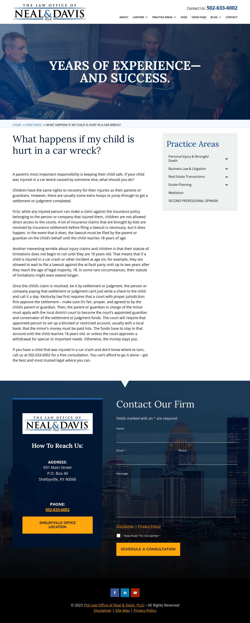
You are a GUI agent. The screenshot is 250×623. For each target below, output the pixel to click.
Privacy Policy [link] (145, 610)
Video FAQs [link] (199, 17)
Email (121, 450)
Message (122, 473)
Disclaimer (125, 526)
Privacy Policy (149, 526)
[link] (50, 12)
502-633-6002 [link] (222, 7)
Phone (182, 450)
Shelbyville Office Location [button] (57, 525)
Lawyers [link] (138, 17)
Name (120, 428)
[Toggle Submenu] (226, 159)
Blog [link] (214, 17)
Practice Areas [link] (162, 17)
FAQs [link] (184, 17)
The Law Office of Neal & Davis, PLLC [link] (114, 605)
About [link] (123, 17)
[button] (114, 592)
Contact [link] (231, 17)
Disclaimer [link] (102, 610)
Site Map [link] (122, 610)
